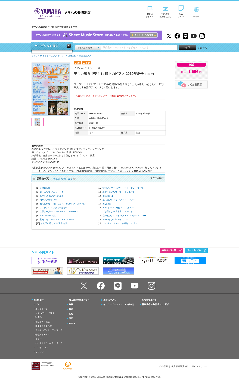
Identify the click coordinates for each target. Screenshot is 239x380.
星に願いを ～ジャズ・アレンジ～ (119, 199)
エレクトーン (41, 309)
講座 (71, 318)
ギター (38, 339)
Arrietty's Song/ (118, 207)
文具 (71, 314)
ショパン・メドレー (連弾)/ (120, 223)
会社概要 (163, 366)
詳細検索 (202, 47)
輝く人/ (52, 192)
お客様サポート (149, 300)
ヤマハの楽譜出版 (61, 13)
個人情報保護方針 (179, 366)
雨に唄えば (108, 196)
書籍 (71, 304)
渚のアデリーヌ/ (124, 188)
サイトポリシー (199, 366)
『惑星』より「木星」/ (118, 211)
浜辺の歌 (107, 204)
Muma (72, 323)
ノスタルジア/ (54, 207)
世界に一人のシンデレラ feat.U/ (59, 211)
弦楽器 (38, 317)
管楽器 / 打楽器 (42, 321)
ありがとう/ (53, 196)
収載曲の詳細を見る (62, 178)
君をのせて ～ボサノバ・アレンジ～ (57, 219)
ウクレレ (39, 352)
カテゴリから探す (47, 46)
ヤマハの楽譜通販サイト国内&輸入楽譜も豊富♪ (97, 35)
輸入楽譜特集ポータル (79, 300)
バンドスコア (41, 347)
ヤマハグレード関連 (44, 313)
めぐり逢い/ (119, 192)
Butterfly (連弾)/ (115, 219)
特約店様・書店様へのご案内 (155, 304)
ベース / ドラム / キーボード (48, 343)
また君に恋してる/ (54, 223)
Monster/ (45, 188)
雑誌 (71, 309)
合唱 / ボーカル (42, 334)
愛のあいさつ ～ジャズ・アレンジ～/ (124, 215)
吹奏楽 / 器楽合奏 (43, 326)
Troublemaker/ (47, 215)
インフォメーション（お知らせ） (119, 304)
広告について (109, 300)
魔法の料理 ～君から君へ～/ (63, 204)
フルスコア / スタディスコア (49, 330)
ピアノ (38, 304)
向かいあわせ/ (48, 199)
